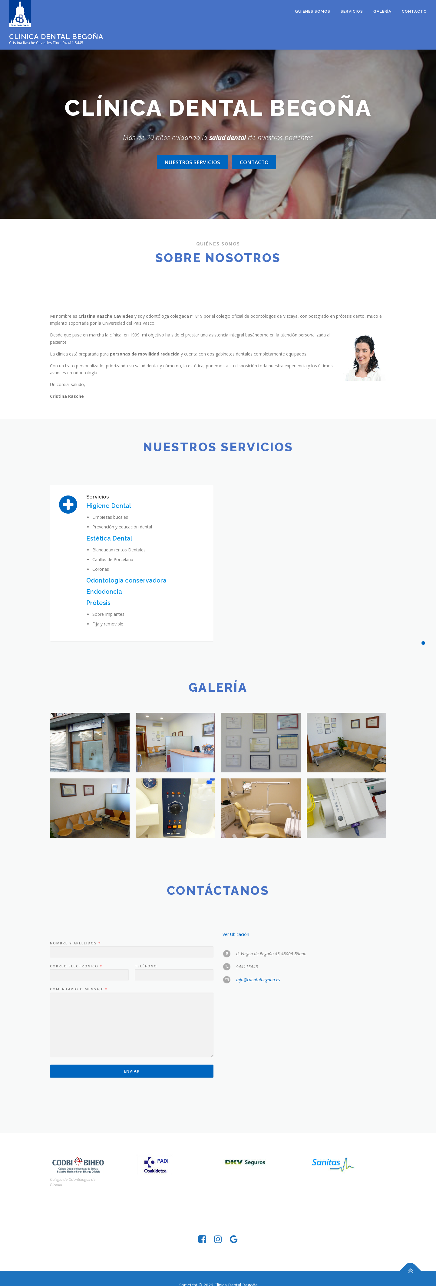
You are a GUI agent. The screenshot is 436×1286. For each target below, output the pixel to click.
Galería (382, 11)
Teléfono (146, 1082)
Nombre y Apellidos (75, 1059)
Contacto (414, 11)
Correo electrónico (76, 1082)
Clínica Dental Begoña (56, 36)
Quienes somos (312, 11)
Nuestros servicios (192, 162)
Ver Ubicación (236, 1050)
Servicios (352, 11)
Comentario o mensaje (78, 1105)
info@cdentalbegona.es (258, 1096)
